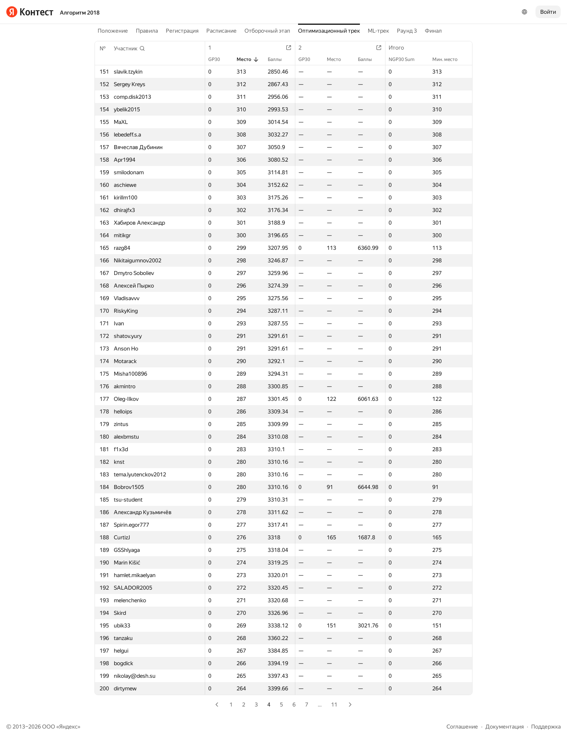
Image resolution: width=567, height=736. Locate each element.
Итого (400, 48)
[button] (129, 48)
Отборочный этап (267, 31)
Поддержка (546, 726)
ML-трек (378, 31)
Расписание (221, 31)
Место (248, 59)
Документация (504, 726)
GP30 (218, 59)
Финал (433, 31)
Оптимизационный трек (329, 31)
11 (334, 704)
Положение (113, 31)
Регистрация (182, 31)
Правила (147, 31)
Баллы (278, 59)
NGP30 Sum (405, 59)
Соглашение (462, 726)
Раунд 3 (407, 31)
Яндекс (68, 726)
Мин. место (448, 59)
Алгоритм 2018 (80, 12)
